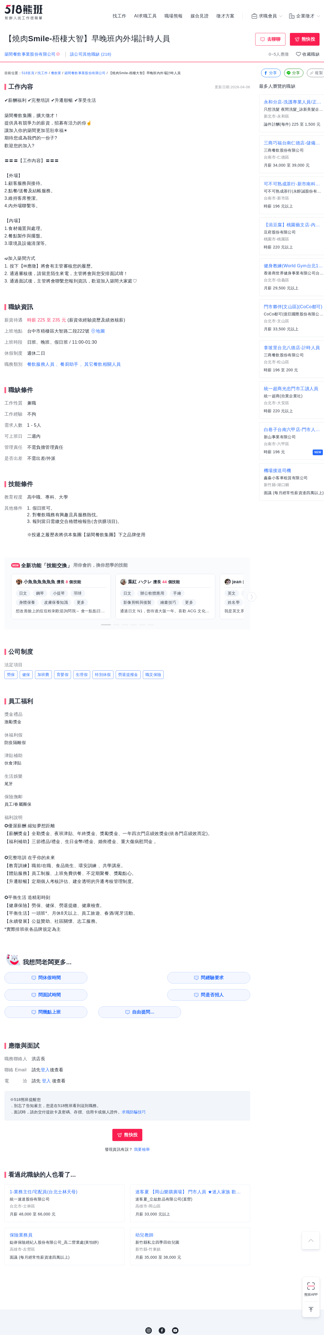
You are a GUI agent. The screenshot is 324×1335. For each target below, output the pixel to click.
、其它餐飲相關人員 (100, 364)
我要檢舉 (142, 1132)
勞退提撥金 (128, 674)
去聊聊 (274, 39)
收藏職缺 (311, 54)
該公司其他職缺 (90, 54)
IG (148, 1313)
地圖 (100, 331)
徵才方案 (225, 16)
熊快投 (308, 39)
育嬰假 (63, 674)
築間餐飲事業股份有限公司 (85, 73)
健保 (26, 674)
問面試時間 (162, 977)
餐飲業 (56, 73)
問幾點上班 (36, 994)
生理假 (82, 674)
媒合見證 (200, 16)
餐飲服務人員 (40, 364)
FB (162, 1313)
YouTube (175, 1313)
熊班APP (311, 1295)
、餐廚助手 (67, 364)
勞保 (11, 674)
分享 (270, 73)
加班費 (43, 674)
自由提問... (100, 994)
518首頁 (28, 73)
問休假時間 (36, 977)
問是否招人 (225, 977)
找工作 (119, 16)
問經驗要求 (99, 977)
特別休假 (103, 674)
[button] (106, 624)
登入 (45, 1052)
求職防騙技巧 (134, 1095)
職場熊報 (173, 16)
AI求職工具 (145, 16)
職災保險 (153, 674)
